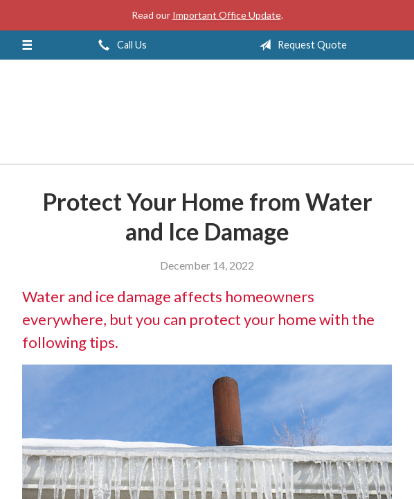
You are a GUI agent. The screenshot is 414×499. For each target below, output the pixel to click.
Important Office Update (226, 15)
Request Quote (300, 45)
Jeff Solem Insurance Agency (207, 117)
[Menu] (27, 45)
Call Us (120, 45)
